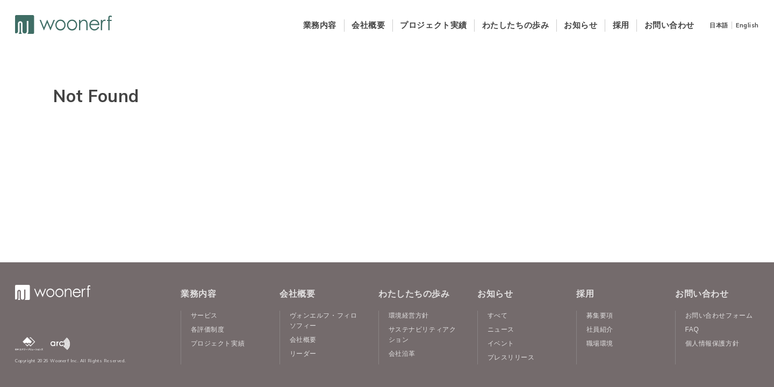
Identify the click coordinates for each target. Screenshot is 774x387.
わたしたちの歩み (515, 25)
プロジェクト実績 (433, 25)
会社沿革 (402, 353)
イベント (501, 343)
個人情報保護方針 (712, 343)
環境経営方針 (409, 315)
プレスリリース (511, 357)
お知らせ (580, 25)
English (747, 25)
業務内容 (319, 25)
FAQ (692, 329)
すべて (498, 315)
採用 (621, 25)
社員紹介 (599, 329)
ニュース (501, 329)
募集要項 (599, 315)
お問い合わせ (669, 25)
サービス (204, 315)
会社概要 (368, 25)
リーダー (303, 353)
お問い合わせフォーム (719, 315)
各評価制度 (208, 329)
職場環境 (599, 343)
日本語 (719, 25)
